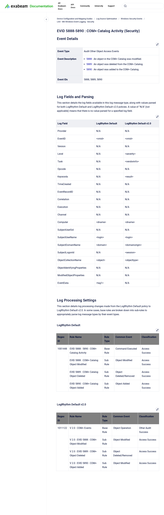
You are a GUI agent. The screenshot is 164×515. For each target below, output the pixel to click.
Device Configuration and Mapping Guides (74, 19)
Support (111, 6)
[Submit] (125, 6)
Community (85, 6)
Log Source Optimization (106, 19)
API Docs (73, 6)
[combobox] (143, 6)
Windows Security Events (131, 19)
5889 (89, 64)
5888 (89, 59)
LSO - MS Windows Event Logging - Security (75, 22)
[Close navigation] (46, 19)
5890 (89, 69)
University (99, 6)
